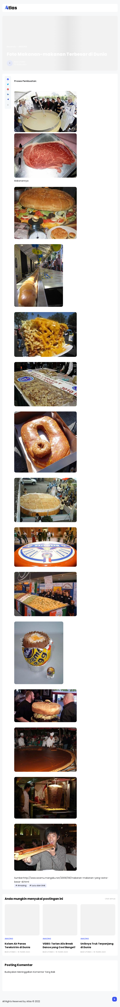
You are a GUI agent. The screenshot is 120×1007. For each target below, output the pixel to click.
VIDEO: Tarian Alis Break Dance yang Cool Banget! (59, 945)
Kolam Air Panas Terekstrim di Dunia (17, 945)
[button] (8, 104)
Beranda (11, 46)
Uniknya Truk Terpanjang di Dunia (96, 945)
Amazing (23, 46)
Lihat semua (110, 899)
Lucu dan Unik (38, 885)
